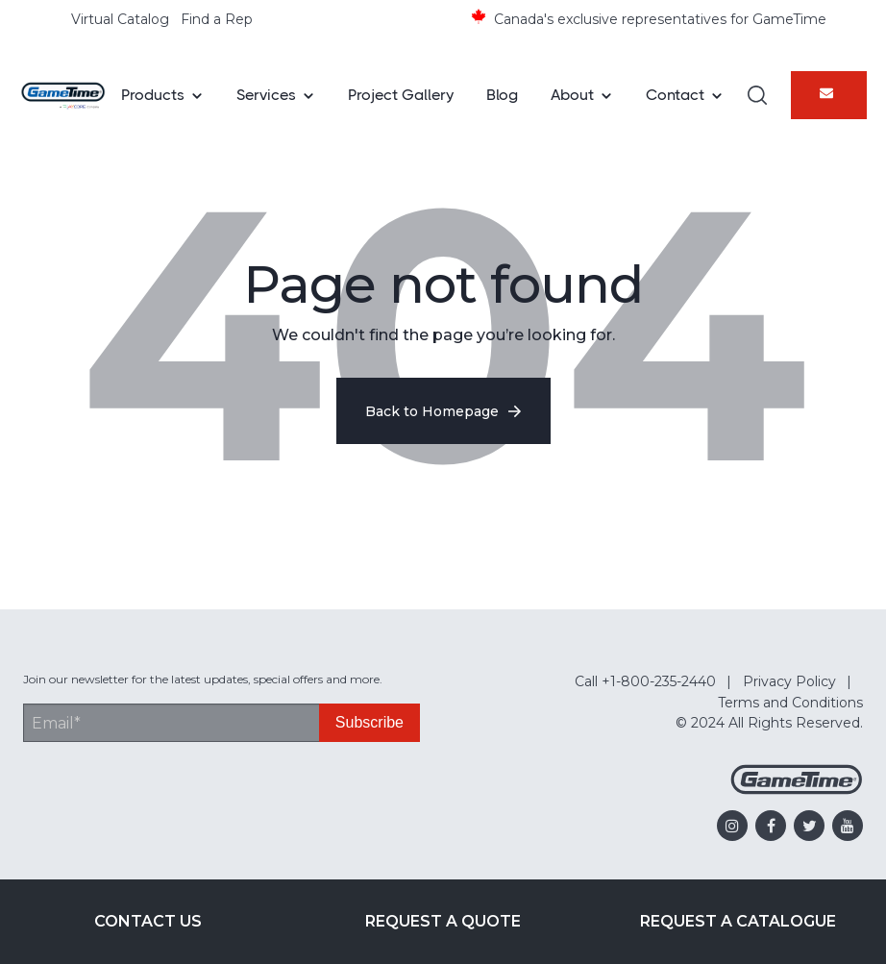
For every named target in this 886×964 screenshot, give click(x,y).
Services (266, 95)
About (572, 95)
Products (153, 95)
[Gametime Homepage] (796, 789)
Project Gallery (401, 95)
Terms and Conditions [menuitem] (790, 702)
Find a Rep (217, 19)
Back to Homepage (443, 411)
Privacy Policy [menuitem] (789, 681)
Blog (502, 95)
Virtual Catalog (120, 19)
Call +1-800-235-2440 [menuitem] (645, 681)
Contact (675, 95)
